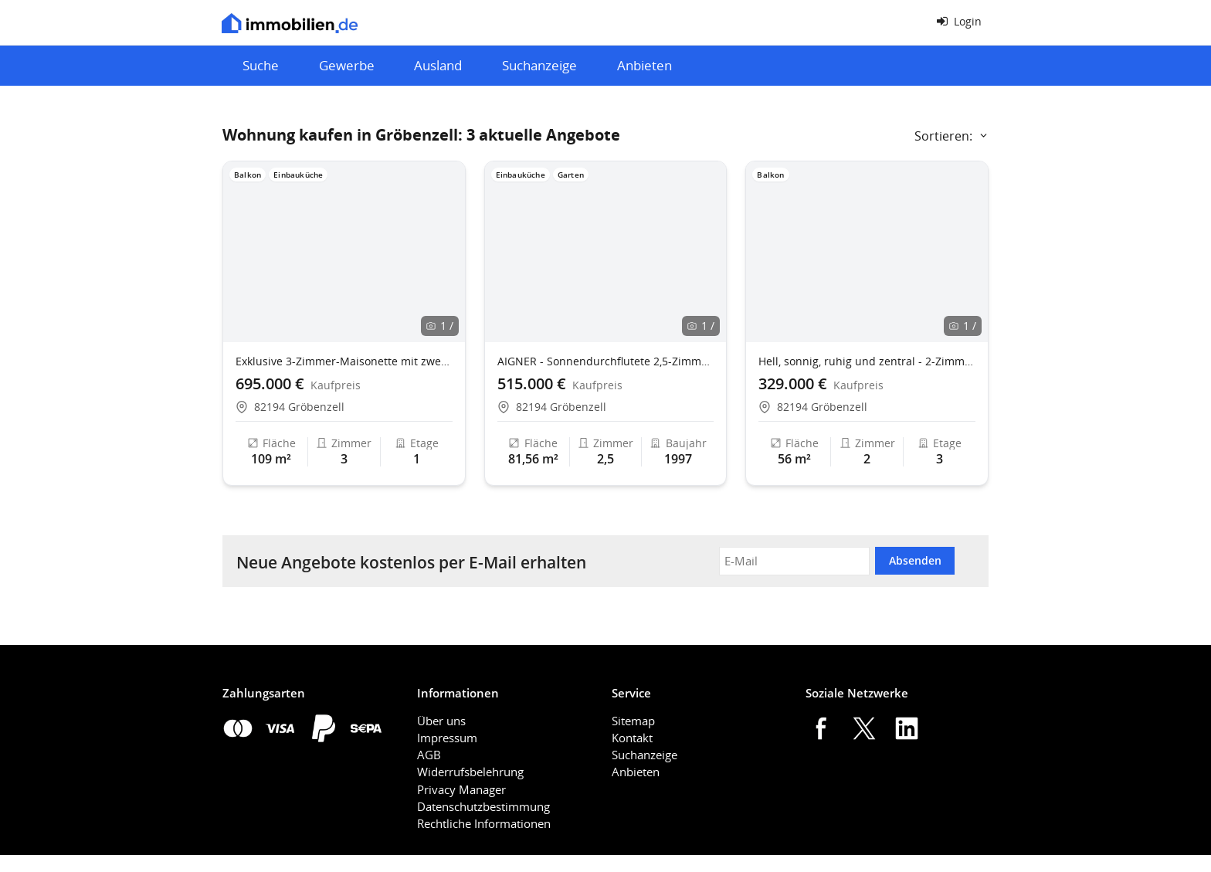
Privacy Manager (461, 789)
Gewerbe (347, 65)
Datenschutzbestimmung (483, 806)
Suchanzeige (539, 65)
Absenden (915, 560)
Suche (261, 65)
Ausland (438, 65)
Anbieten (644, 65)
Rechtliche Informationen (484, 823)
